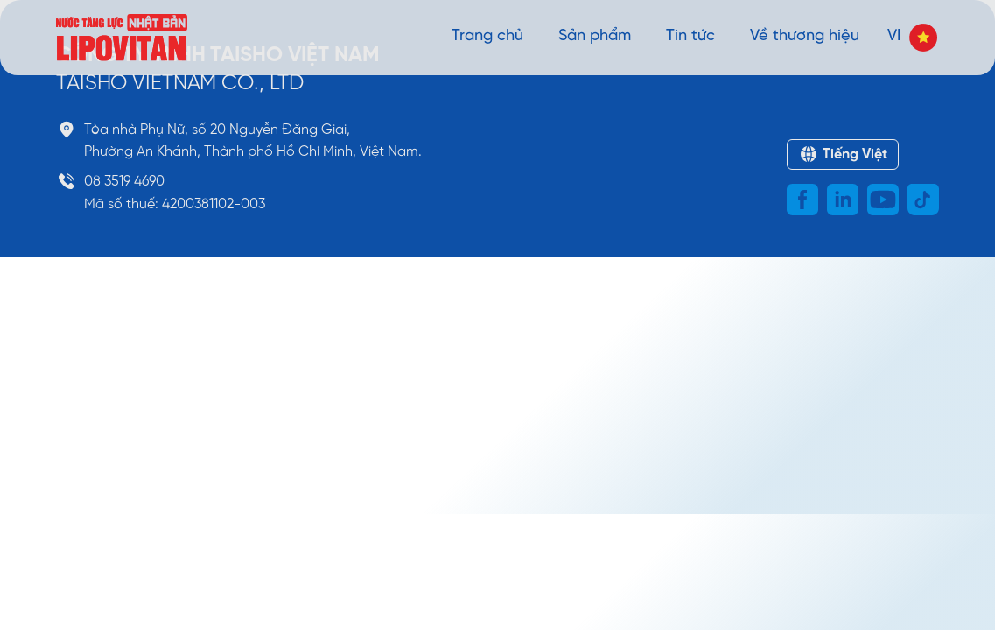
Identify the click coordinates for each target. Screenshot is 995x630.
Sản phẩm (594, 36)
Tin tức (690, 36)
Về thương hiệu (804, 36)
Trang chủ (487, 36)
